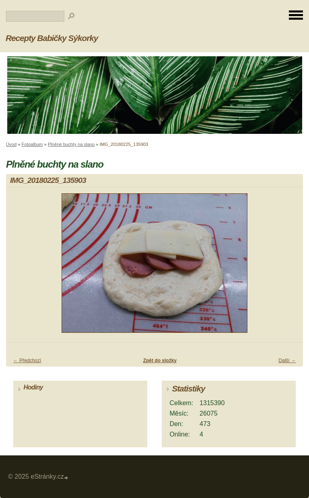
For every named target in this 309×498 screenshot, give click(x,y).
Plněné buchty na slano (71, 144)
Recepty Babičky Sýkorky (52, 38)
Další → (287, 360)
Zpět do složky (160, 360)
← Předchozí (27, 360)
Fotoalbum (32, 144)
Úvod (11, 144)
